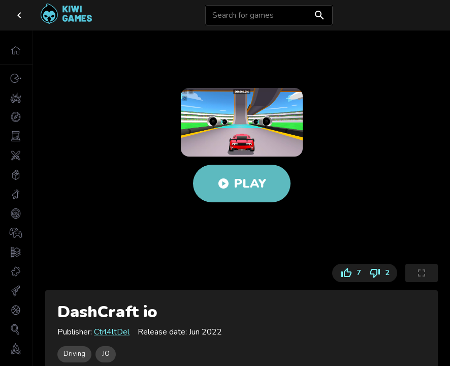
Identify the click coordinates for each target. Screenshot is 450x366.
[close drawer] (19, 15)
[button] (16, 50)
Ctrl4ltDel (112, 332)
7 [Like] (348, 273)
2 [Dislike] (381, 273)
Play (242, 183)
